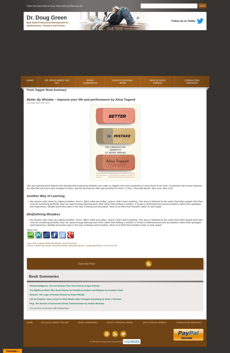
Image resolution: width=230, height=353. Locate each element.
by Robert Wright (57, 295)
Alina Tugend (38, 243)
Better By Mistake (53, 243)
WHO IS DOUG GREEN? (158, 81)
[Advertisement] (115, 53)
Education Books (76, 245)
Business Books (60, 245)
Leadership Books (94, 245)
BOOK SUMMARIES (90, 81)
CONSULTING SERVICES (192, 81)
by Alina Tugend (81, 99)
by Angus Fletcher (65, 286)
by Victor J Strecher (75, 299)
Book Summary (70, 243)
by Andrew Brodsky (67, 303)
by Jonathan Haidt (76, 290)
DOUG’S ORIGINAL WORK (122, 81)
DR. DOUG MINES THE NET (57, 81)
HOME (29, 81)
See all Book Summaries (41, 308)
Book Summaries (44, 245)
